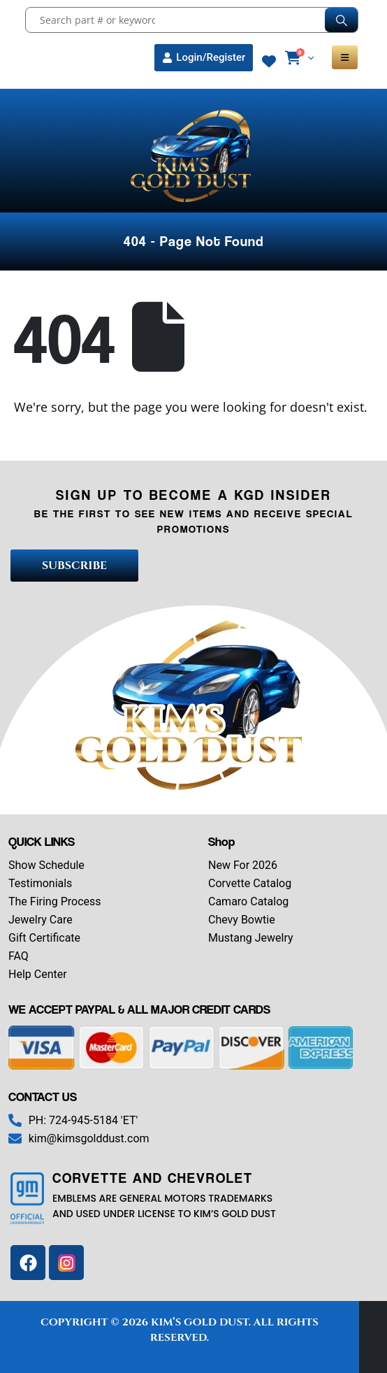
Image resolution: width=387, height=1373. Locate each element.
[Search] (341, 20)
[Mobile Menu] (345, 57)
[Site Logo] (193, 156)
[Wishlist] (269, 61)
